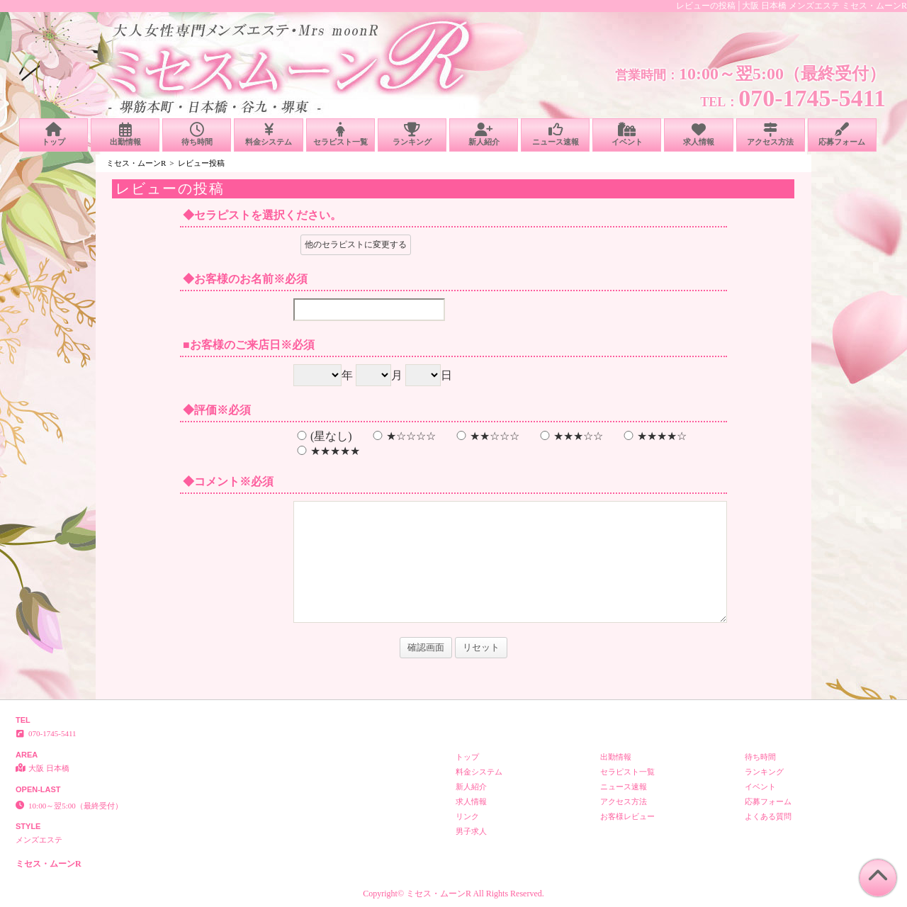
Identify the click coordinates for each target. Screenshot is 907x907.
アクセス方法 (770, 134)
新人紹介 (484, 134)
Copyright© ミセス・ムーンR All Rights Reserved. (453, 893)
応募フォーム (842, 134)
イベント (627, 134)
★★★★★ (326, 451)
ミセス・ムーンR (136, 163)
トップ (53, 134)
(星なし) (322, 436)
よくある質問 (768, 816)
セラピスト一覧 (340, 134)
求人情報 (698, 134)
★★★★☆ (653, 436)
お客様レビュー (627, 816)
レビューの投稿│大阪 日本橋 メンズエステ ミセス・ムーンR (791, 6)
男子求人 (471, 831)
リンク (467, 816)
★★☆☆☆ (486, 436)
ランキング (412, 134)
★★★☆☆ (569, 436)
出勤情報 (125, 134)
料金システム (268, 134)
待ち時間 (197, 134)
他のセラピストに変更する (356, 244)
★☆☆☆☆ (402, 436)
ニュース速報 (555, 134)
